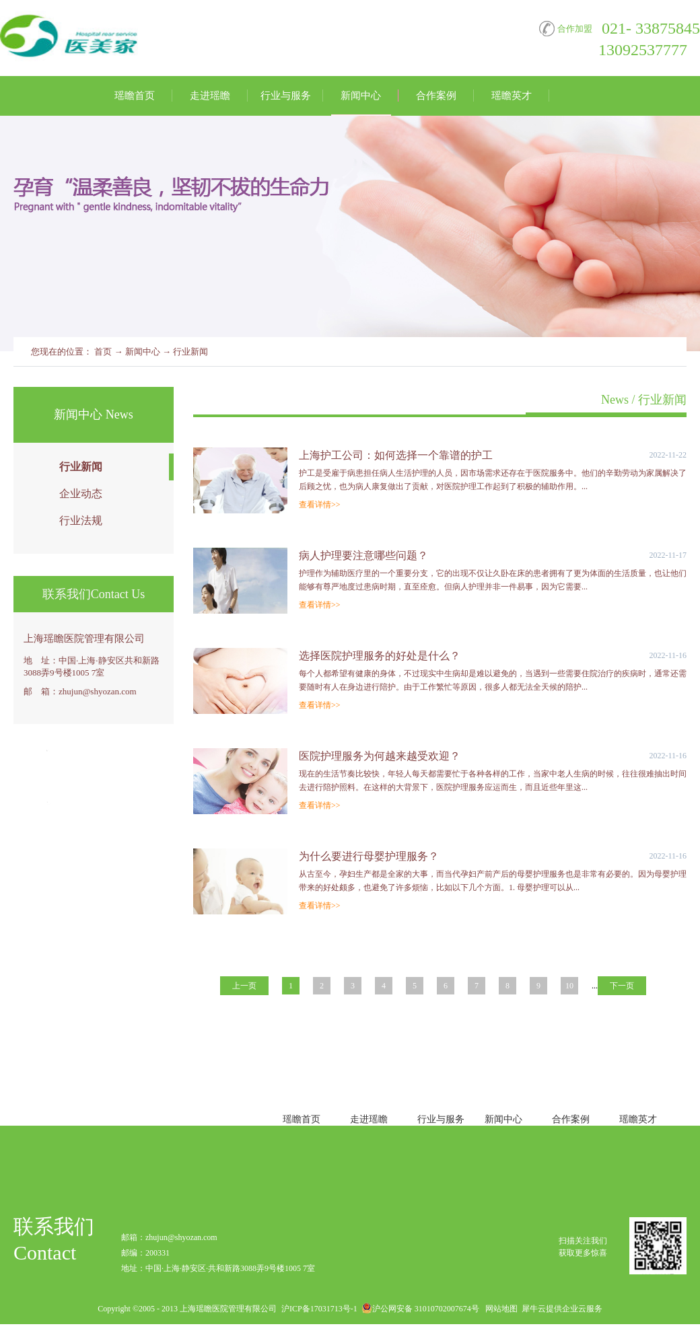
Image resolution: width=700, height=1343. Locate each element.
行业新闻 (190, 352)
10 (569, 985)
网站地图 (499, 1308)
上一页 (244, 985)
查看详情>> (320, 504)
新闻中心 (142, 352)
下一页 (622, 985)
